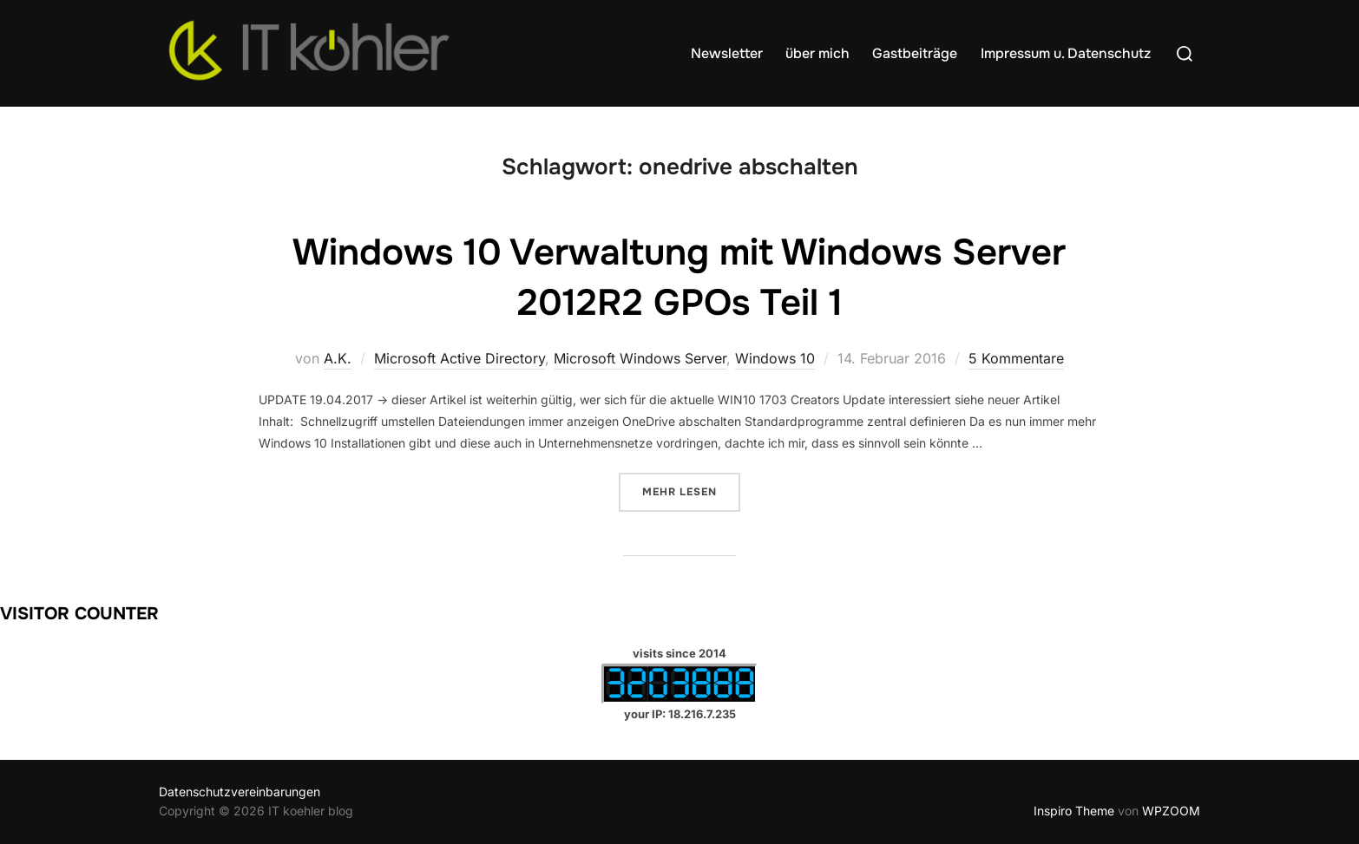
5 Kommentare (1016, 358)
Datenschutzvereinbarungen (239, 791)
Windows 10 (775, 358)
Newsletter (727, 53)
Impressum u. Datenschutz (1066, 53)
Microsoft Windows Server (640, 358)
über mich (817, 53)
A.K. (337, 358)
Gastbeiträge (914, 53)
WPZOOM (1171, 810)
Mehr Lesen (691, 490)
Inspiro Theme (1074, 810)
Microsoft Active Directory (459, 358)
